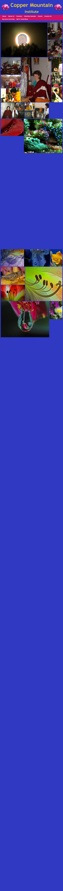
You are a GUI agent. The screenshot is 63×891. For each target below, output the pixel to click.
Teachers (19, 16)
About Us (11, 16)
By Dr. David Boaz (22, 19)
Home (4, 16)
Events (40, 16)
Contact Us (48, 16)
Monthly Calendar (30, 16)
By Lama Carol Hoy (8, 19)
